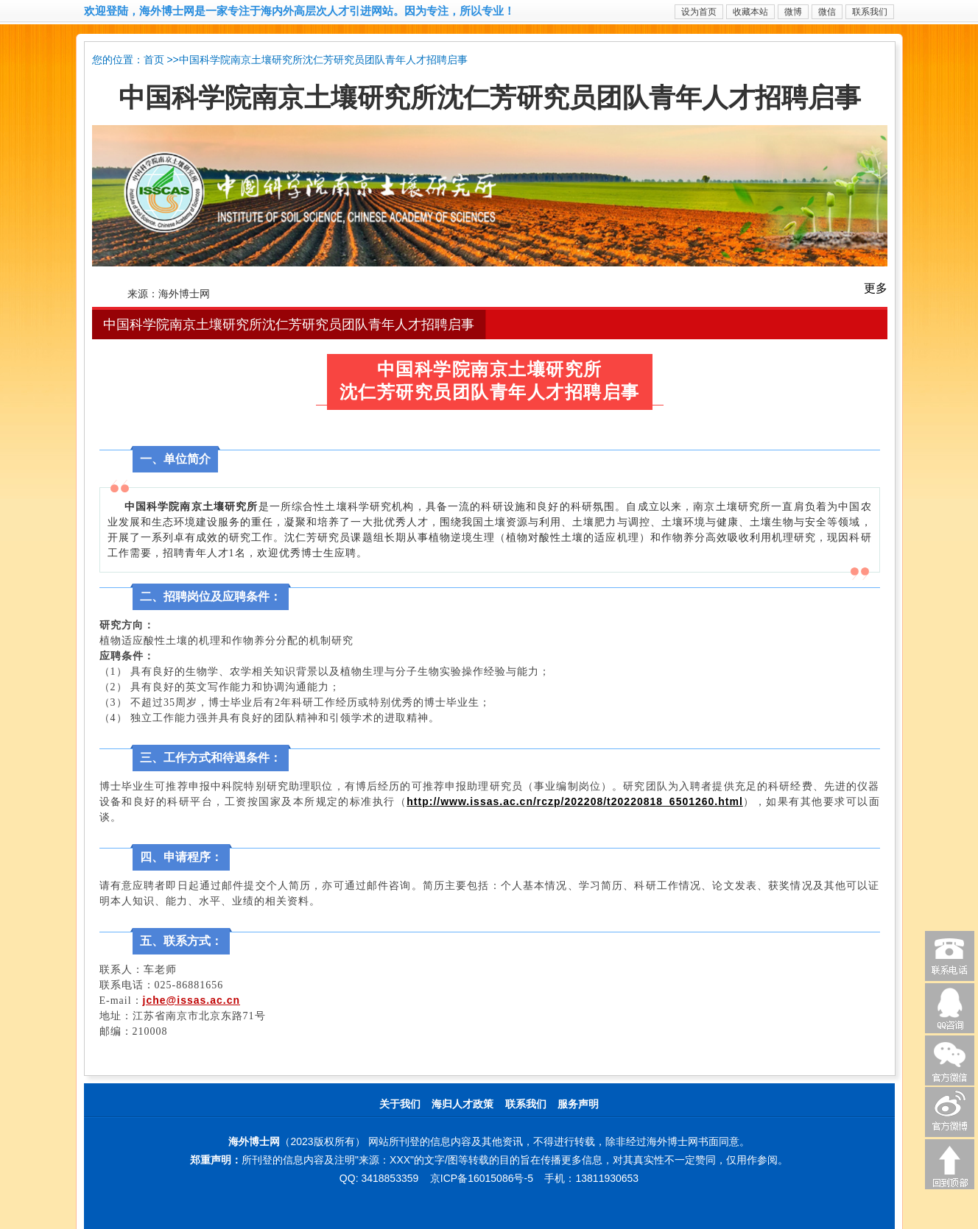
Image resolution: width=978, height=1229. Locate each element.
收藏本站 (750, 12)
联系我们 (869, 12)
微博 (793, 12)
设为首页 (699, 12)
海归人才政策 (462, 1104)
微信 (827, 12)
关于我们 (400, 1104)
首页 (154, 59)
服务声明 (578, 1104)
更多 (875, 288)
